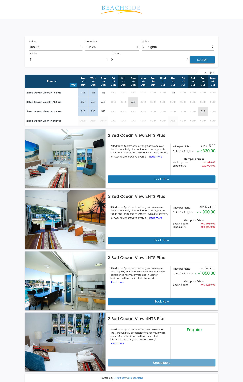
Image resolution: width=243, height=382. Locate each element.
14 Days (209, 72)
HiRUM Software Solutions (128, 378)
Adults (33, 53)
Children (115, 53)
